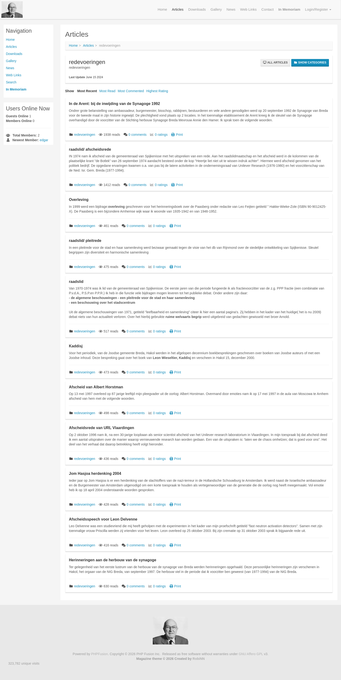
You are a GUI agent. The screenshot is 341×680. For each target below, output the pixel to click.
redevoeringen (84, 134)
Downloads (14, 54)
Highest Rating (157, 91)
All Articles (275, 62)
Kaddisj (76, 346)
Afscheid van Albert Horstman (96, 387)
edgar (44, 140)
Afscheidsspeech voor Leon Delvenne (103, 519)
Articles (11, 47)
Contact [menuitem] (267, 9)
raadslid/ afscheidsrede (90, 149)
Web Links (13, 75)
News (10, 68)
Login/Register (318, 9)
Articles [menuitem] (178, 9)
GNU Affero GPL (251, 654)
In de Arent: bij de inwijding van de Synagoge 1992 (114, 104)
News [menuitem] (231, 9)
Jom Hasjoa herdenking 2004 (95, 473)
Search (11, 82)
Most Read (107, 91)
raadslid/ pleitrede (85, 241)
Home (10, 39)
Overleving (79, 200)
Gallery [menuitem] (216, 9)
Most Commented (131, 91)
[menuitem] (289, 9)
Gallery (11, 61)
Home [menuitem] (162, 9)
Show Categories (310, 62)
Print (177, 134)
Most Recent (87, 91)
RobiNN (199, 659)
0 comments (138, 134)
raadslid (76, 282)
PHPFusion (99, 654)
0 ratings (162, 134)
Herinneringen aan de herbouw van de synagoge (112, 560)
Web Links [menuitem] (248, 9)
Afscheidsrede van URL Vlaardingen (101, 428)
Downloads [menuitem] (197, 9)
